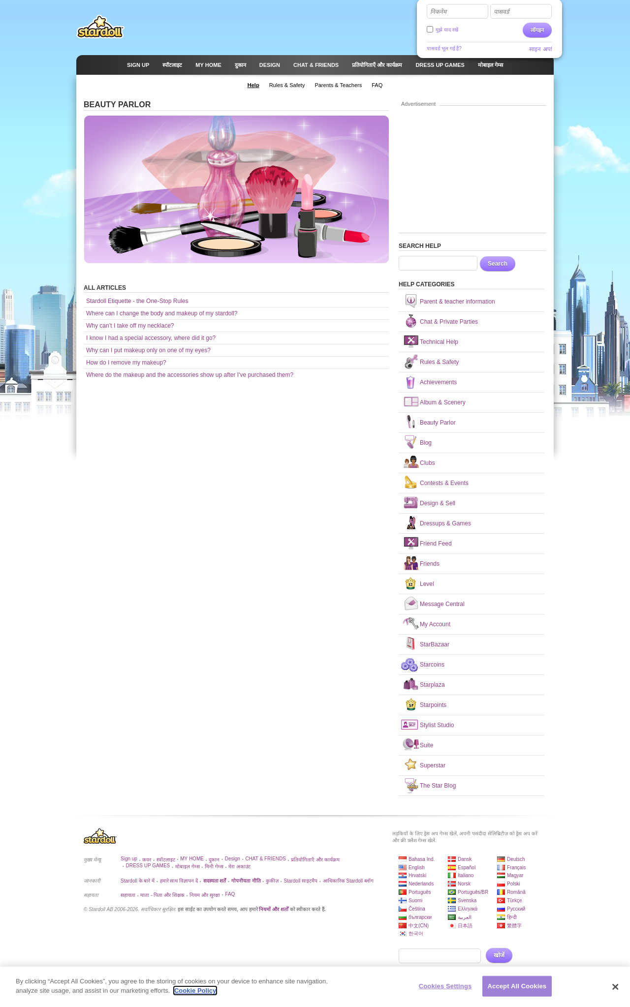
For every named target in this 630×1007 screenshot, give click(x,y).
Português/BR (473, 892)
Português (420, 892)
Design (232, 858)
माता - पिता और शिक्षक (162, 895)
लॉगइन (537, 30)
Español (466, 867)
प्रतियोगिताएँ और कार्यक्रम (315, 859)
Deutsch (516, 859)
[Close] (615, 986)
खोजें (499, 955)
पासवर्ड (501, 11)
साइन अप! (540, 49)
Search (497, 263)
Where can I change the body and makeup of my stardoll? (162, 313)
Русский (516, 909)
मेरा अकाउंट (239, 866)
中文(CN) (419, 925)
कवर (146, 859)
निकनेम (438, 11)
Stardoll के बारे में (138, 881)
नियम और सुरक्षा (204, 895)
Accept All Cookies (517, 986)
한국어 (416, 933)
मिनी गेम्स (214, 866)
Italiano (465, 875)
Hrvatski (417, 875)
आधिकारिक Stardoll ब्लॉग (348, 881)
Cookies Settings (445, 986)
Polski (513, 883)
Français (516, 867)
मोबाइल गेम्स (187, 866)
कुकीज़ (272, 881)
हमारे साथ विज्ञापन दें (179, 881)
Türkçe (514, 900)
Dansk (465, 859)
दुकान (214, 859)
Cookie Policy (195, 990)
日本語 (465, 925)
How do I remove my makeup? (126, 362)
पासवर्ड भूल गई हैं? (444, 48)
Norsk (464, 883)
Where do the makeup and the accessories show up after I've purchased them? (189, 374)
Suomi (415, 900)
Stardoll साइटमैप (300, 881)
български (420, 917)
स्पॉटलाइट (166, 859)
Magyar (515, 875)
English (417, 867)
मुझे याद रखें (447, 29)
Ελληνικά (467, 909)
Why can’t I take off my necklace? (130, 325)
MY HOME (192, 858)
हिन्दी (512, 917)
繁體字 (514, 925)
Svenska (467, 900)
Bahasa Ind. (422, 859)
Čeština (417, 909)
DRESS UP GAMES (148, 865)
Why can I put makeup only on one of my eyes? (148, 350)
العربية (465, 917)
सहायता (128, 895)
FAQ (230, 894)
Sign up (129, 858)
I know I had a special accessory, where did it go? (151, 338)
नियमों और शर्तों (273, 909)
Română (516, 892)
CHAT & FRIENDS (265, 858)
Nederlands (421, 883)
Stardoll (100, 26)
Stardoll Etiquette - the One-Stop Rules (137, 301)
